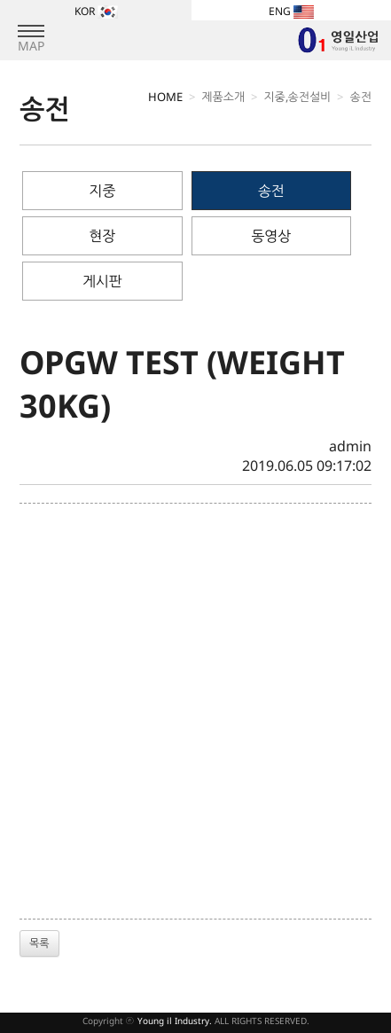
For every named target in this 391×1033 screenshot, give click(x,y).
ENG (291, 11)
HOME (165, 97)
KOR (96, 11)
